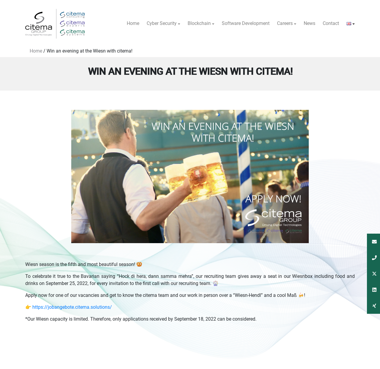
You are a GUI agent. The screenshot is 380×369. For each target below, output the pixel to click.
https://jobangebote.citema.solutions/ (72, 307)
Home (36, 51)
